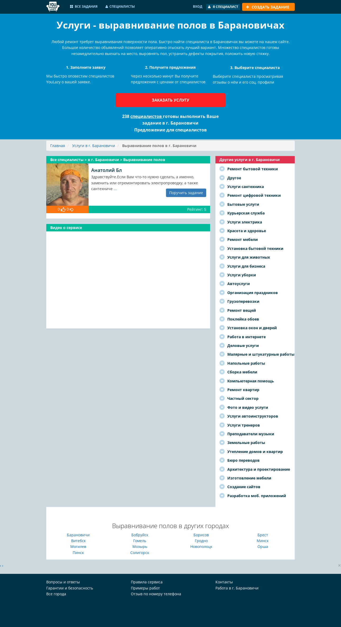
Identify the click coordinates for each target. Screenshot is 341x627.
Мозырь (139, 546)
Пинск (78, 552)
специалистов (146, 116)
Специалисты (120, 6)
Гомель (139, 540)
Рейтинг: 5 (196, 209)
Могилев (78, 546)
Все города (56, 593)
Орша (262, 546)
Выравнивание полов (144, 159)
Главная (57, 145)
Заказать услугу (170, 100)
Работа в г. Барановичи (237, 588)
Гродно (201, 540)
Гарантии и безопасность (69, 588)
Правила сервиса (147, 581)
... (115, 188)
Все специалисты (67, 159)
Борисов (201, 534)
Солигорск (139, 552)
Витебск (78, 540)
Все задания (84, 6)
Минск (263, 540)
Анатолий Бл (106, 170)
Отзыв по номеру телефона (156, 593)
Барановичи (78, 534)
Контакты (224, 581)
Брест (262, 534)
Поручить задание (186, 192)
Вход (197, 6)
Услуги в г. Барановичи (93, 145)
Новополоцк (201, 546)
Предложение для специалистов (170, 130)
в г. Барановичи (104, 159)
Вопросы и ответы (63, 581)
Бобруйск (139, 534)
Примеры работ (145, 588)
